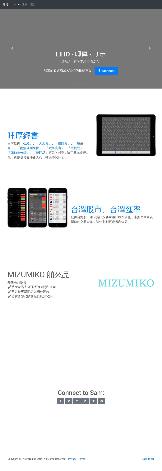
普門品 (40, 153)
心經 (26, 143)
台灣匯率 (125, 209)
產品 (24, 4)
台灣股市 (86, 209)
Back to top (148, 458)
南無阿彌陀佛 (29, 148)
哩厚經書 (23, 135)
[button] (106, 71)
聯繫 (32, 4)
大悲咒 (44, 143)
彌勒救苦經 (18, 153)
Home (17, 4)
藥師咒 (63, 143)
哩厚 (6, 4)
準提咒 (75, 148)
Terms (81, 458)
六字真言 (55, 148)
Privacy (72, 458)
